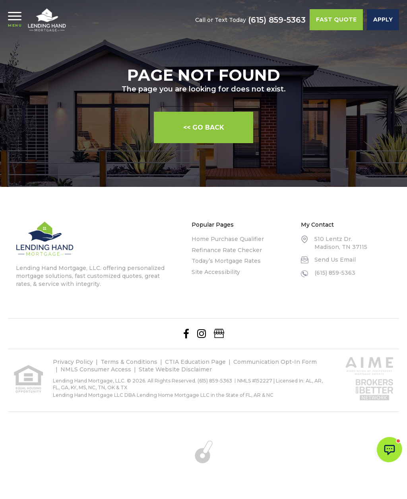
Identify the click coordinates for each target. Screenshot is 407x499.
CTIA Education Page (195, 361)
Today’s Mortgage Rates (226, 260)
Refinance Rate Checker (227, 250)
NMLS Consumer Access (95, 369)
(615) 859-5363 (277, 20)
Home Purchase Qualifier (228, 239)
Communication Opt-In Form (275, 361)
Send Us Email (335, 259)
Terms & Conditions (129, 361)
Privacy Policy (73, 361)
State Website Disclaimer (175, 369)
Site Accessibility (216, 272)
